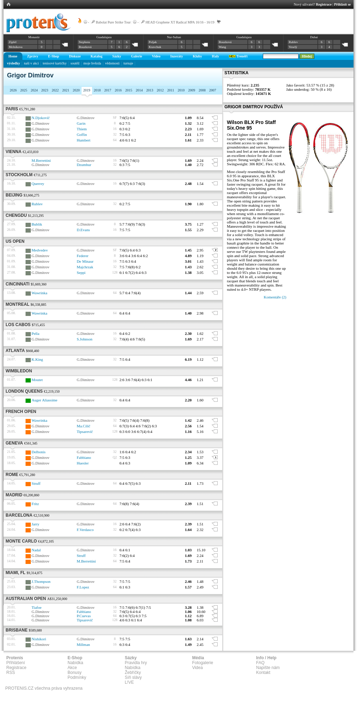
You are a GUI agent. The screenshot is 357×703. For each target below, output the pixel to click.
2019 (86, 90)
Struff (35, 483)
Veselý (293, 47)
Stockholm (19, 174)
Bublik (36, 224)
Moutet (37, 380)
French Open (21, 411)
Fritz (35, 504)
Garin (81, 123)
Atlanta (15, 350)
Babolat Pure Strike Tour (113, 22)
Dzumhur (84, 165)
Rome (12, 474)
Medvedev (39, 250)
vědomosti (112, 63)
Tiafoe (36, 607)
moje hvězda (92, 63)
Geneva (14, 443)
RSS (10, 672)
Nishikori (38, 639)
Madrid (14, 494)
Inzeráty (176, 56)
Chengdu (16, 215)
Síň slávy (133, 677)
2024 (34, 90)
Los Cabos (18, 324)
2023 (44, 90)
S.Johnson (84, 339)
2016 (118, 90)
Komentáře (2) (275, 297)
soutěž (75, 63)
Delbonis (38, 452)
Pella (35, 333)
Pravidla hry (136, 662)
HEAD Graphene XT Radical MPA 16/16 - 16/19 (180, 22)
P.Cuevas (84, 616)
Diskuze (75, 56)
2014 (139, 90)
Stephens (84, 42)
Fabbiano (84, 457)
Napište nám (268, 667)
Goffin (82, 134)
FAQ (260, 662)
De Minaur (85, 261)
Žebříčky (133, 672)
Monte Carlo (21, 541)
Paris (12, 108)
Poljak (153, 42)
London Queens (24, 391)
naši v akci (31, 63)
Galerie (136, 56)
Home (13, 56)
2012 (160, 90)
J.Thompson (40, 581)
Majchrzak (85, 267)
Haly (215, 56)
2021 (65, 90)
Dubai (314, 37)
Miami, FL (16, 572)
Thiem (82, 129)
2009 (191, 90)
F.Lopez (83, 587)
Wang (222, 47)
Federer (83, 256)
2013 (149, 90)
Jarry (35, 524)
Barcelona (19, 515)
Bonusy (75, 672)
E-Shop (53, 56)
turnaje (128, 63)
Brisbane (17, 630)
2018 (97, 90)
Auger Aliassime (44, 400)
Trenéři (238, 56)
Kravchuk (155, 47)
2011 (170, 90)
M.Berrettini (41, 160)
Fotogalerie (202, 662)
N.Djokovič (40, 118)
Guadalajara (103, 37)
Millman (83, 644)
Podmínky (77, 677)
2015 (128, 90)
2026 (13, 90)
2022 (55, 90)
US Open (15, 241)
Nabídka (75, 662)
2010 (180, 90)
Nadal (36, 550)
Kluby (197, 56)
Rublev (293, 42)
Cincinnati (17, 284)
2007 (212, 90)
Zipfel (12, 42)
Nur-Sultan (174, 37)
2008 (201, 90)
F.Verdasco (85, 530)
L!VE (129, 682)
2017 (107, 90)
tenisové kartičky (55, 63)
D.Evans (83, 230)
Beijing (14, 195)
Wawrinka (39, 293)
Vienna (13, 151)
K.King (37, 359)
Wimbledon (19, 370)
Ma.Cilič (83, 426)
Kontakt (263, 672)
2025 (23, 90)
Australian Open (26, 598)
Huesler (83, 463)
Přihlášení (15, 662)
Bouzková (85, 47)
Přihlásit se (342, 4)
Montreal (17, 304)
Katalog (97, 56)
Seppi (81, 272)
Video (156, 56)
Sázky (116, 56)
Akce (72, 667)
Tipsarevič (85, 431)
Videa (197, 667)
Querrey (37, 183)
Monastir (34, 37)
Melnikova (15, 47)
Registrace (324, 4)
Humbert (83, 140)
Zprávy (32, 56)
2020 (76, 90)
